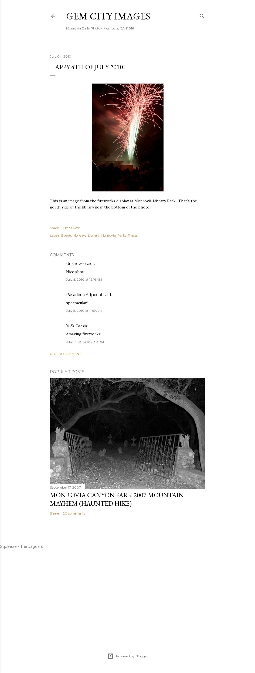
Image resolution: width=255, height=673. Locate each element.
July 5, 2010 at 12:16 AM (84, 279)
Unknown (75, 263)
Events (66, 235)
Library (93, 235)
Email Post (71, 228)
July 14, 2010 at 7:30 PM (85, 342)
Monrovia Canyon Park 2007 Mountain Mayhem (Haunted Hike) (117, 499)
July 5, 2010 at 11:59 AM (84, 311)
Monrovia (108, 235)
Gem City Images (108, 16)
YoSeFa (73, 325)
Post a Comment (65, 354)
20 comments (74, 513)
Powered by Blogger (127, 656)
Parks (121, 235)
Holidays (79, 235)
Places (133, 235)
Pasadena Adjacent (84, 294)
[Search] (202, 15)
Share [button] (54, 228)
